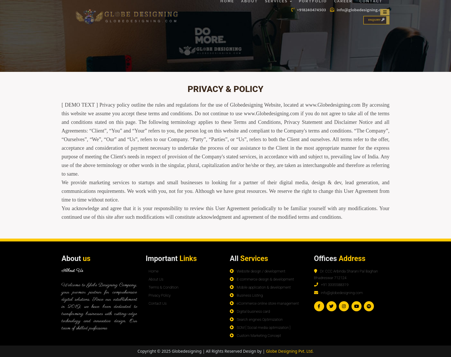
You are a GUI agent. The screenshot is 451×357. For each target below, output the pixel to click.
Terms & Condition (164, 287)
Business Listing (250, 295)
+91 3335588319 (335, 285)
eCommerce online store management (268, 303)
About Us (156, 279)
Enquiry (376, 15)
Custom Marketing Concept (259, 335)
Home (154, 271)
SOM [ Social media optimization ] (264, 327)
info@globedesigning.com (342, 293)
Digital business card (253, 311)
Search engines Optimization (260, 319)
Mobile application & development (264, 287)
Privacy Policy (160, 295)
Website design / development (261, 271)
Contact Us (158, 303)
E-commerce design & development (265, 279)
